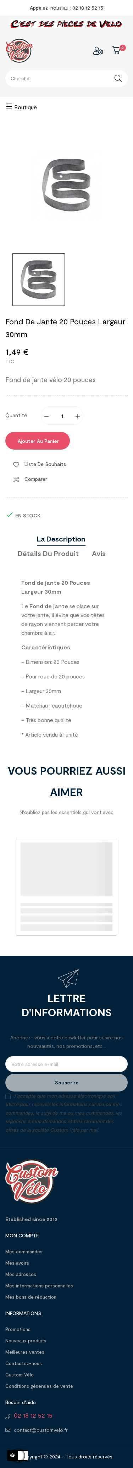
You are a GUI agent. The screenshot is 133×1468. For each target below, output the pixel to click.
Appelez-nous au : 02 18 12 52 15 (66, 8)
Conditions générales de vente (39, 1386)
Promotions (18, 1329)
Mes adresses (20, 1274)
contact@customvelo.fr (41, 1430)
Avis (99, 553)
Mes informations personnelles (39, 1285)
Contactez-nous (23, 1363)
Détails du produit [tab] (48, 553)
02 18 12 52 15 (33, 1415)
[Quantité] (62, 415)
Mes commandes (24, 1251)
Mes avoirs (17, 1263)
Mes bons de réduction (30, 1297)
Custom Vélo (19, 1375)
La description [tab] (61, 538)
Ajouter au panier (37, 441)
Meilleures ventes (24, 1352)
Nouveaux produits (25, 1340)
